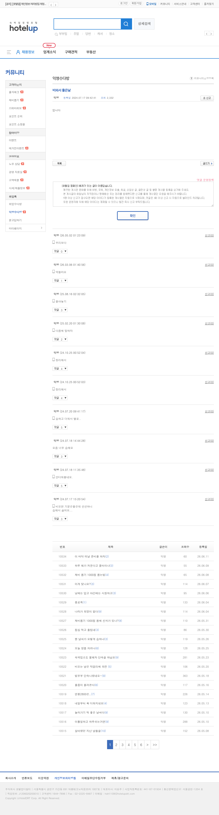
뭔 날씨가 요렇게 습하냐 (91, 639)
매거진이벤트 (16, 148)
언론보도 (27, 778)
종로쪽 (81, 602)
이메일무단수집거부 (94, 778)
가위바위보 (15, 108)
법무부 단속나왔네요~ (90, 676)
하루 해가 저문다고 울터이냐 (94, 565)
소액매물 (14, 180)
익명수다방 (15, 212)
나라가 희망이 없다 (88, 611)
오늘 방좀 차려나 (87, 648)
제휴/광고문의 (120, 778)
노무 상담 (14, 164)
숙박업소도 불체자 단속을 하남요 (97, 657)
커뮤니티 (165, 4)
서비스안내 (180, 4)
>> (155, 744)
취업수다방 (15, 204)
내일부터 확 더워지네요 (91, 703)
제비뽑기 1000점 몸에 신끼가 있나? (98, 620)
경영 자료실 (15, 172)
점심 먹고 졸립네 (87, 630)
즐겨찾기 (209, 4)
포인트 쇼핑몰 (17, 124)
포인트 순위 (15, 116)
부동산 (91, 52)
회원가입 (136, 3)
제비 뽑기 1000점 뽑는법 (92, 575)
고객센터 (195, 4)
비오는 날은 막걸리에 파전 (93, 666)
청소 (112, 34)
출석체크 (14, 92)
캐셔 (100, 34)
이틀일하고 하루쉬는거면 (92, 721)
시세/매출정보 (17, 188)
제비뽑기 (14, 100)
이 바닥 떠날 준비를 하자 (92, 556)
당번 (88, 34)
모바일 (151, 4)
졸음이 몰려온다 (86, 685)
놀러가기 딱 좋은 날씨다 (91, 712)
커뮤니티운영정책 (202, 78)
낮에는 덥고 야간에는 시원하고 (95, 593)
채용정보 (28, 52)
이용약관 (43, 778)
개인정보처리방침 (65, 778)
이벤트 (13, 140)
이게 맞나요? (84, 584)
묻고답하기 (15, 220)
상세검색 (144, 24)
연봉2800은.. (85, 694)
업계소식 (49, 52)
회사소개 (10, 778)
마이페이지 (15, 228)
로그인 (124, 3)
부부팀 (63, 34)
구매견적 (71, 52)
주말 (76, 34)
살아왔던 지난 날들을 (90, 731)
